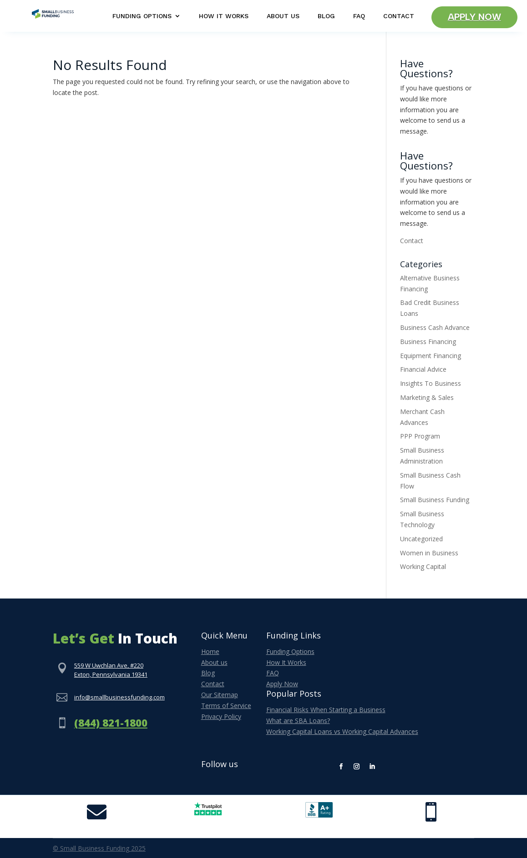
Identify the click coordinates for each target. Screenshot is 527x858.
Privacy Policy (221, 716)
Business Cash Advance (435, 327)
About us (214, 662)
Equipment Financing (430, 355)
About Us (283, 16)
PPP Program (420, 436)
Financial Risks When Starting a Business (325, 709)
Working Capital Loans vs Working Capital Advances (342, 731)
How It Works (223, 16)
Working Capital (423, 566)
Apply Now (474, 17)
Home (210, 651)
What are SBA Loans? (298, 720)
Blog (326, 16)
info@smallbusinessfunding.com (119, 697)
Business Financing (428, 341)
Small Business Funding (434, 499)
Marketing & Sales (427, 397)
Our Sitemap (219, 694)
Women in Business (429, 553)
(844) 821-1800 (110, 722)
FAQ (359, 16)
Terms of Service (226, 705)
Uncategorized (421, 538)
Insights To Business (430, 383)
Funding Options (142, 16)
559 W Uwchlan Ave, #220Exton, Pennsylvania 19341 (110, 669)
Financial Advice (423, 369)
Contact (398, 16)
